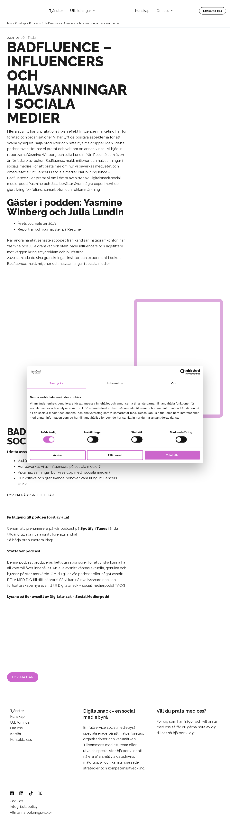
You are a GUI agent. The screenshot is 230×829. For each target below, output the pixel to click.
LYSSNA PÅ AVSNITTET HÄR (30, 495)
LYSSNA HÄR (22, 677)
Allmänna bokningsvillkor (31, 812)
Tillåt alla (172, 455)
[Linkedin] (21, 793)
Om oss (165, 11)
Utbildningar (82, 11)
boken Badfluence (49, 160)
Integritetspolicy (24, 807)
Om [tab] (173, 383)
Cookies (16, 801)
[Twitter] (40, 793)
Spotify (86, 528)
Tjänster (56, 11)
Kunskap (142, 11)
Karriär (15, 734)
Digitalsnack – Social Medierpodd (79, 597)
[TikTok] (31, 793)
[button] (93, 11)
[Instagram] (12, 793)
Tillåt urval (115, 455)
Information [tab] (115, 383)
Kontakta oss (21, 740)
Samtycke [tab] (56, 383)
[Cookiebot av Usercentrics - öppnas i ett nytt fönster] (183, 372)
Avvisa (57, 455)
